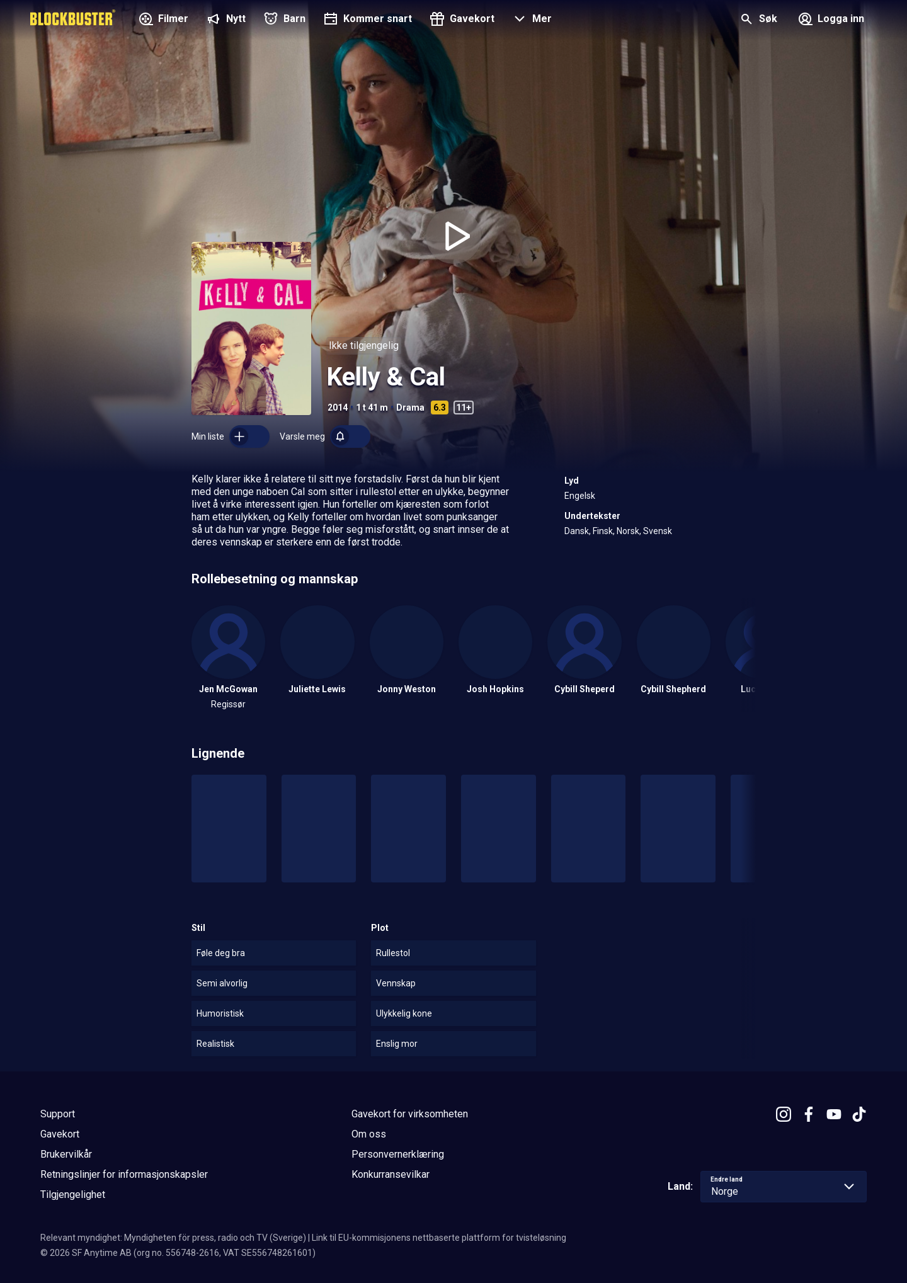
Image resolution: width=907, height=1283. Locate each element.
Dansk (576, 531)
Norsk (628, 531)
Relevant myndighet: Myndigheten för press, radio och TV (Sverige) (173, 1238)
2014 (338, 407)
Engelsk (579, 496)
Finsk (603, 531)
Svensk (657, 531)
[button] (531, 20)
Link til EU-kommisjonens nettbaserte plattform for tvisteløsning (439, 1238)
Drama (410, 407)
